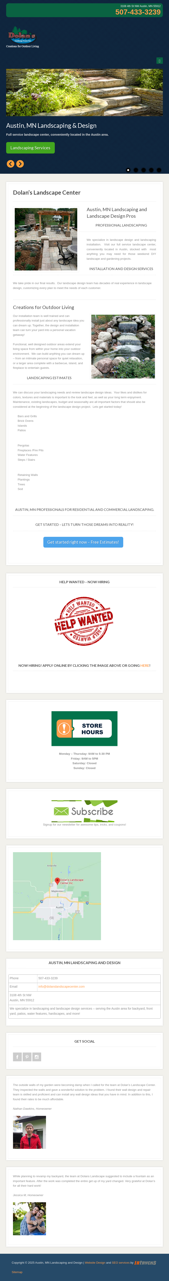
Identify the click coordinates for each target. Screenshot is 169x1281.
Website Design (95, 1262)
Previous (10, 164)
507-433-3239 (138, 12)
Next (20, 164)
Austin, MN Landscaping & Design (51, 125)
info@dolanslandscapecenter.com (62, 986)
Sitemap (17, 1272)
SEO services (121, 1262)
